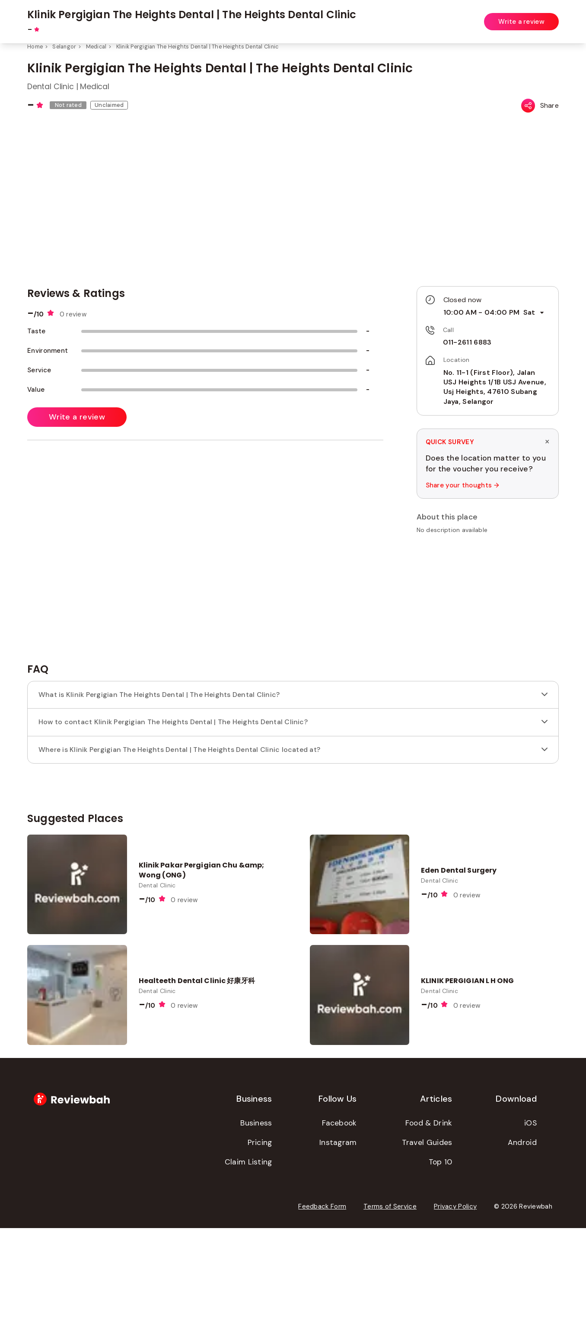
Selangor (64, 46)
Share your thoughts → (462, 485)
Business (256, 1230)
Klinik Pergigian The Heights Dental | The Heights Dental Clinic (197, 46)
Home (35, 46)
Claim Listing (248, 1269)
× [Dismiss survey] (547, 442)
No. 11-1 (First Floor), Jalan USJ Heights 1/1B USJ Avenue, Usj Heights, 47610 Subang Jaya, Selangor (494, 387)
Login (551, 16)
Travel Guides (427, 1249)
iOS (530, 1230)
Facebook (339, 1230)
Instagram (338, 1249)
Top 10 (440, 1269)
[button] (487, 550)
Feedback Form (322, 1313)
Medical (96, 46)
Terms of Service (390, 1313)
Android (522, 1249)
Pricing (260, 1249)
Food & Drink (428, 1230)
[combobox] (210, 16)
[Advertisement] (487, 708)
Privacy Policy (455, 1313)
